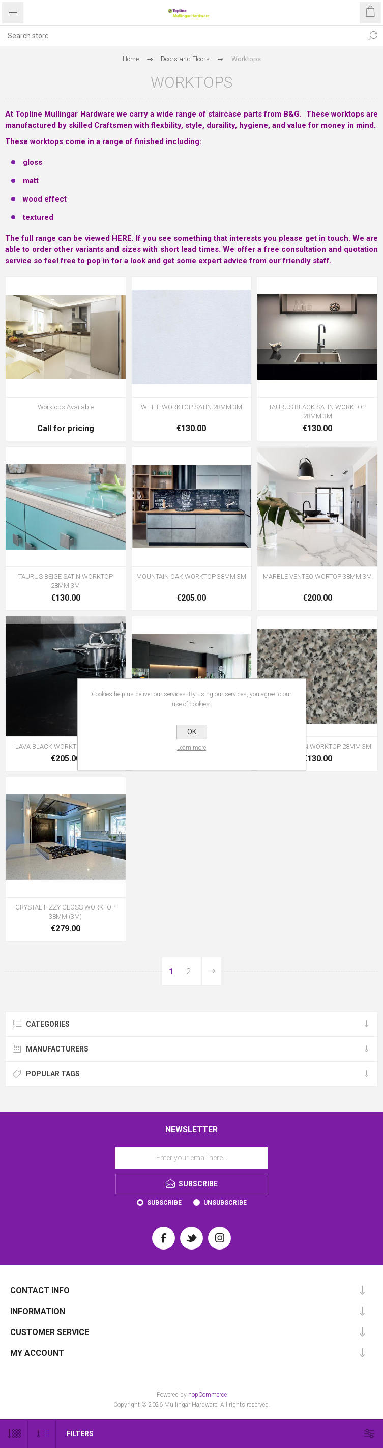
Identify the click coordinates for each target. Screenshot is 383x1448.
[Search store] (181, 35)
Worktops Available (66, 407)
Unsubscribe (225, 1202)
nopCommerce (207, 1394)
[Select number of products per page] (14, 1434)
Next (211, 971)
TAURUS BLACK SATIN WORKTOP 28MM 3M (317, 411)
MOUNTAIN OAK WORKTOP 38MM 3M (191, 576)
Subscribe (164, 1202)
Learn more (191, 747)
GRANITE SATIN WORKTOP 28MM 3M (317, 746)
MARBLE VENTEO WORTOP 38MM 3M (317, 576)
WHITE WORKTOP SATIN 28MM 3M (191, 407)
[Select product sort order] (42, 1434)
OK (191, 732)
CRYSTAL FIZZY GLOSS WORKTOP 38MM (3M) (65, 911)
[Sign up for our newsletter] (191, 1158)
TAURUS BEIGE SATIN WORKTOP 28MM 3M (65, 581)
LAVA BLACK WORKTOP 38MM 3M (65, 746)
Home (131, 59)
